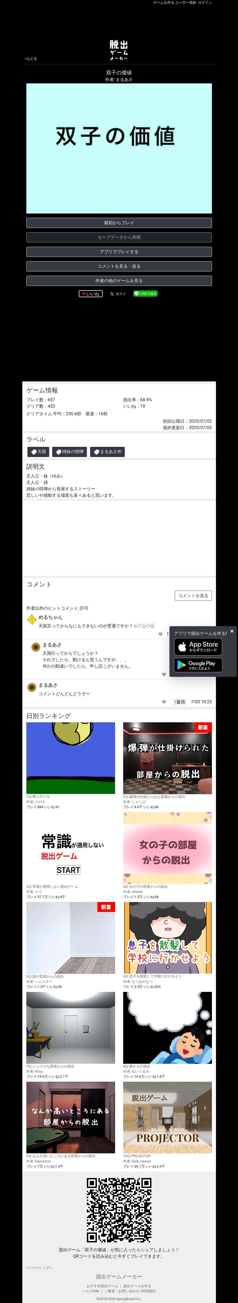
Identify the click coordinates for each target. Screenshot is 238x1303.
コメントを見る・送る (119, 266)
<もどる (31, 59)
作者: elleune (133, 892)
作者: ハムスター (39, 982)
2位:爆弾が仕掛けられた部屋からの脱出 (167, 760)
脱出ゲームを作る (137, 1286)
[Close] (232, 631)
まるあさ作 (107, 452)
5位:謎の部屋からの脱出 (70, 940)
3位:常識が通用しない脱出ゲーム (70, 850)
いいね (92, 293)
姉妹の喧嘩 (69, 452)
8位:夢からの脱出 (167, 1030)
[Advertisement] (119, 21)
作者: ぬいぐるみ (136, 1071)
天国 (38, 452)
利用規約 (149, 1291)
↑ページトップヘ (39, 1268)
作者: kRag (34, 1071)
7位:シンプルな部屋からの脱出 (70, 1030)
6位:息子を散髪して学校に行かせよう (167, 940)
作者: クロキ (35, 802)
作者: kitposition (38, 1161)
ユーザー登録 (185, 3)
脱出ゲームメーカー (119, 1276)
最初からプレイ (119, 222)
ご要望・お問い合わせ (121, 1291)
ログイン (205, 3)
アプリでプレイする (119, 251)
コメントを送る (193, 595)
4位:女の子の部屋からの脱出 (167, 850)
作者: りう (34, 892)
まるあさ (52, 644)
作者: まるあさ (119, 79)
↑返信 (179, 701)
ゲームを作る (163, 3)
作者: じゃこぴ (134, 802)
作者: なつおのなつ (138, 982)
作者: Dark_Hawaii (137, 1161)
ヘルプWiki (90, 1291)
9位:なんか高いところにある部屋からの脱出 (70, 1120)
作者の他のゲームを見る (119, 280)
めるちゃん (50, 617)
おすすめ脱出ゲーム (102, 1286)
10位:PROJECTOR (167, 1120)
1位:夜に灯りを (70, 760)
